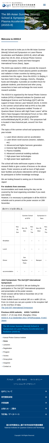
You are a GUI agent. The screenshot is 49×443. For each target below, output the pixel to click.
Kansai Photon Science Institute (14, 337)
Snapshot (6, 363)
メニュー (43, 5)
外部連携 (5, 403)
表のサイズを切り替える (12, 209)
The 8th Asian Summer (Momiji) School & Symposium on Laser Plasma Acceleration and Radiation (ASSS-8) (23, 329)
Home (5, 341)
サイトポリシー (36, 380)
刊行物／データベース (10, 414)
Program (6, 352)
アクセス (10, 380)
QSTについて (6, 391)
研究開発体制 (6, 397)
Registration (7, 348)
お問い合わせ (22, 380)
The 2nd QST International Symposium (17, 308)
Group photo (7, 359)
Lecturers (6, 345)
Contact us (7, 366)
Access (5, 356)
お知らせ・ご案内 (8, 409)
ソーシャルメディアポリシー (24, 384)
